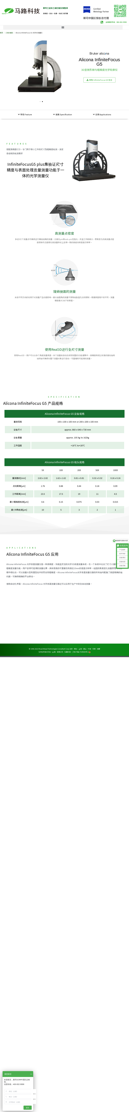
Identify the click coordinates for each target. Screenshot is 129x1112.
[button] (63, 27)
